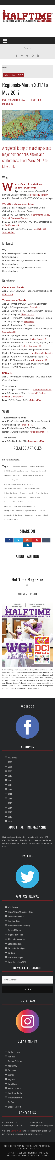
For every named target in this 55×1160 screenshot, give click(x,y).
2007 (10, 762)
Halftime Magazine (27, 579)
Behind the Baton (14, 1088)
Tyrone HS (29, 321)
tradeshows (29, 515)
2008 (10, 766)
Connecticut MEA (42, 389)
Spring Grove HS (38, 338)
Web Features (13, 907)
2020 (10, 821)
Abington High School (20, 466)
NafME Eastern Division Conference (16, 471)
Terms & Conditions (31, 1155)
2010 (10, 775)
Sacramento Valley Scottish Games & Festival (18, 484)
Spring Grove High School (12, 475)
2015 (10, 798)
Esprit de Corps (14, 920)
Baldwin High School (10, 493)
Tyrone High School (26, 493)
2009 (10, 771)
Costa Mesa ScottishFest (18, 497)
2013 (10, 789)
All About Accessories (16, 939)
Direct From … (13, 1083)
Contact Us (16, 1130)
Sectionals (12, 1070)
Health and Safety (15, 1092)
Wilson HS (7, 294)
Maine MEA (35, 400)
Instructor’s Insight (15, 957)
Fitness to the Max (15, 1097)
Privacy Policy (13, 1155)
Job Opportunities (28, 1152)
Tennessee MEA (36, 441)
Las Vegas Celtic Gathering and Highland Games (20, 510)
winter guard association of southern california (19, 506)
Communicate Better (16, 916)
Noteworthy (12, 1065)
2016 (10, 803)
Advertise (13, 1152)
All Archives (12, 757)
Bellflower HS (12, 225)
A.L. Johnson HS (39, 360)
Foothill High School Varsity (13, 488)
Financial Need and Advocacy (19, 925)
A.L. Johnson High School (12, 480)
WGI (4, 249)
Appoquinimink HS (39, 431)
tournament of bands (11, 519)
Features (11, 1056)
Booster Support (14, 1106)
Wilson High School (42, 493)
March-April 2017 (13, 74)
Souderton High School (38, 471)
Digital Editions (14, 1051)
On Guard (11, 952)
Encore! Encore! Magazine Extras (20, 911)
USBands (42, 510)
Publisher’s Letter (15, 1061)
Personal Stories (14, 930)
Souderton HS (9, 331)
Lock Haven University (41, 353)
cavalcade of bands (42, 515)
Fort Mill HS (27, 424)
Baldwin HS (36, 307)
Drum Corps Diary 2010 (17, 961)
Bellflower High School (32, 488)
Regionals (11, 1079)
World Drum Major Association (18, 204)
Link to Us (43, 1152)
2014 (10, 793)
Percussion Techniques (16, 948)
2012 (10, 784)
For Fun (11, 1102)
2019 (10, 816)
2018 (10, 812)
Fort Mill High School (37, 466)
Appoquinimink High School (13, 515)
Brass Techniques (15, 943)
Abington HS (27, 314)
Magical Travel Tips (15, 934)
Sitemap (46, 1155)
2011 (10, 780)
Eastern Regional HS (31, 346)
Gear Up (11, 1074)
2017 (10, 807)
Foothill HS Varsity (38, 194)
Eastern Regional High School (33, 475)
